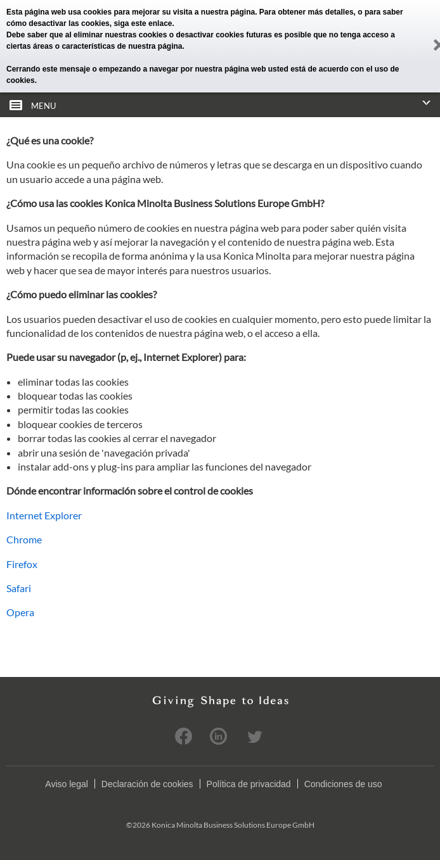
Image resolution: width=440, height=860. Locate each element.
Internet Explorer (44, 515)
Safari (18, 588)
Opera (20, 612)
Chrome (24, 539)
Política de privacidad (249, 784)
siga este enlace (142, 23)
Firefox (21, 564)
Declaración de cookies (147, 784)
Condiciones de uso (343, 784)
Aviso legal (66, 784)
